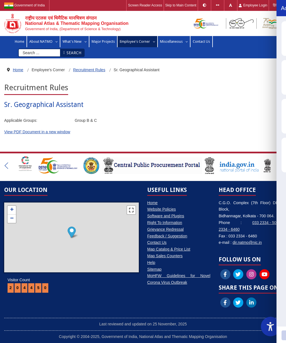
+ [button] (12, 210)
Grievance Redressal (165, 229)
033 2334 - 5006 (266, 222)
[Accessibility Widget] (270, 326)
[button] (6, 165)
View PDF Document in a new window (37, 132)
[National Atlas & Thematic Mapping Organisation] (66, 23)
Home (152, 203)
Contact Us (156, 242)
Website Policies (161, 209)
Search (72, 53)
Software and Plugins (165, 216)
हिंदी (275, 5)
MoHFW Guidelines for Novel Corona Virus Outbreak (178, 279)
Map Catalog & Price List (168, 249)
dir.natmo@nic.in (247, 242)
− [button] (12, 219)
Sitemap (154, 269)
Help (151, 262)
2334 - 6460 (229, 229)
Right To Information (164, 222)
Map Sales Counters (165, 256)
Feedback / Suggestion (167, 236)
